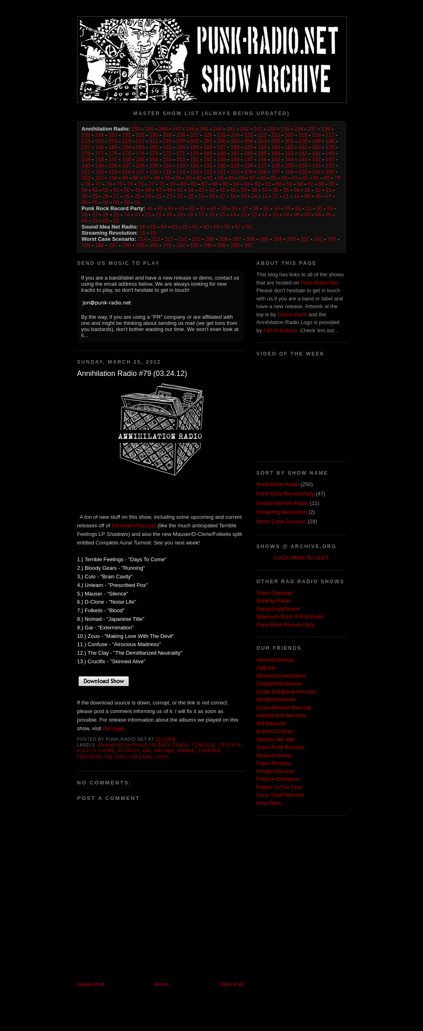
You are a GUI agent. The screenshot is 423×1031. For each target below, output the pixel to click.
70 (172, 184)
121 (86, 172)
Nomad (186, 751)
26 (127, 196)
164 (275, 153)
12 (275, 196)
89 (231, 178)
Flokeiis (129, 751)
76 (109, 184)
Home (162, 984)
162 (302, 153)
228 (180, 135)
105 (302, 172)
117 (140, 172)
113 (194, 172)
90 (220, 178)
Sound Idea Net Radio (282, 503)
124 (302, 165)
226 (207, 135)
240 (271, 129)
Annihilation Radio (123, 745)
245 (203, 129)
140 (86, 165)
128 (248, 165)
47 (158, 190)
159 (86, 159)
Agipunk (265, 667)
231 (140, 135)
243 (231, 129)
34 (297, 190)
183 (275, 147)
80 (326, 178)
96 (157, 178)
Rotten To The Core (279, 787)
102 (86, 178)
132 (194, 165)
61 (268, 184)
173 (153, 153)
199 (316, 141)
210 (167, 141)
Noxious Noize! (274, 755)
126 (275, 165)
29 (95, 196)
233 (113, 135)
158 (99, 159)
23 (158, 196)
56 (321, 184)
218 (316, 135)
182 (289, 147)
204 (248, 141)
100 (113, 178)
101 (99, 178)
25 (137, 196)
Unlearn (141, 757)
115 (167, 172)
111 (221, 172)
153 (167, 159)
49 (137, 190)
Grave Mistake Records (284, 707)
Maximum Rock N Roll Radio (290, 616)
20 (190, 196)
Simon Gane (292, 314)
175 (126, 153)
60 (279, 184)
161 (316, 153)
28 (105, 196)
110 (235, 172)
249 (149, 129)
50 (127, 190)
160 (330, 153)
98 (136, 178)
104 (316, 172)
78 (87, 184)
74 (130, 184)
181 (302, 147)
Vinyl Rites (268, 803)
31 (328, 190)
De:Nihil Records (276, 699)
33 (307, 190)
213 (126, 141)
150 (207, 159)
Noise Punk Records (280, 747)
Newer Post (90, 984)
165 (262, 153)
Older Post (231, 984)
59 (289, 184)
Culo (83, 751)
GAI (147, 751)
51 (116, 190)
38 (254, 190)
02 (127, 202)
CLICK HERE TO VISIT (300, 558)
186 (235, 147)
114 (180, 172)
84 (284, 178)
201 (289, 141)
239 (285, 129)
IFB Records (271, 723)
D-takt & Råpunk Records (286, 692)
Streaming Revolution (281, 512)
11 (286, 196)
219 (302, 135)
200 (302, 141)
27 (116, 196)
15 (243, 196)
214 (113, 141)
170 (194, 153)
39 (243, 190)
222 (262, 135)
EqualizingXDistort (278, 609)
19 (201, 196)
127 (262, 165)
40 (233, 190)
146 (262, 159)
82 (305, 178)
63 (246, 184)
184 (262, 147)
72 (151, 184)
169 (207, 153)
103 (330, 172)
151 (194, 159)
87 (252, 178)
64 (236, 184)
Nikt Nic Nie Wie (275, 739)
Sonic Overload (274, 593)
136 (140, 165)
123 (316, 165)
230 (153, 135)
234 (99, 135)
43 (201, 190)
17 (222, 196)
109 (248, 172)
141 (330, 159)
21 (180, 196)
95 (167, 178)
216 (86, 141)
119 (113, 172)
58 (300, 184)
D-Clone (104, 751)
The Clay (115, 757)
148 (235, 159)
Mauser (164, 751)
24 (148, 196)
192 (153, 147)
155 (140, 159)
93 (189, 178)
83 (294, 178)
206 (221, 141)
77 (98, 184)
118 (126, 172)
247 (176, 129)
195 (113, 147)
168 (221, 153)
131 (207, 165)
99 (125, 178)
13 (265, 196)
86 (263, 178)
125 (289, 165)
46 (169, 190)
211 (153, 141)
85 (273, 178)
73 (140, 184)
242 (244, 129)
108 (262, 172)
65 (225, 184)
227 (194, 135)
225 (221, 135)
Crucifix (229, 745)
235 (86, 135)
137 (126, 165)
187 (221, 147)
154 (153, 159)
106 (289, 172)
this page (113, 728)
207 (207, 141)
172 (167, 153)
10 (297, 196)
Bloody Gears (170, 745)
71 (162, 184)
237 (312, 129)
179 (330, 147)
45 (180, 190)
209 (180, 141)
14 (254, 196)
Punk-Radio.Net (319, 283)
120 (99, 172)
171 (180, 153)
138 (113, 165)
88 (242, 178)
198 (330, 141)
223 (248, 135)
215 (99, 141)
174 (140, 153)
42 (211, 190)
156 (126, 159)
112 (207, 172)
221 (275, 135)
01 (137, 202)
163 (289, 153)
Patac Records (273, 763)
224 (235, 135)
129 (235, 165)
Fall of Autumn (280, 330)
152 (180, 159)
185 (248, 147)
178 (86, 153)
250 (136, 129)
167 (235, 153)
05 (95, 202)
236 (325, 129)
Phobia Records (275, 771)
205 (235, 141)
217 (330, 135)
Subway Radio (273, 601)
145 (275, 159)
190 (180, 147)
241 (257, 129)
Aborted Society (275, 660)
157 (113, 159)
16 (233, 196)
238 (298, 129)
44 (190, 190)
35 (286, 190)
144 (289, 159)
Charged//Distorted (278, 683)
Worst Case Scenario (281, 521)
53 (95, 190)
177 (99, 153)
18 (211, 196)
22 (169, 196)
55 (332, 184)
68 (193, 184)
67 (204, 184)
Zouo (162, 757)
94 (178, 178)
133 (180, 165)
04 (105, 202)
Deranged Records (134, 525)
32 (318, 190)
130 (221, 165)
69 (183, 184)
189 (194, 147)
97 (146, 178)
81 (316, 178)
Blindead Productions (281, 676)
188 (207, 147)
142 (316, 159)
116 (153, 172)
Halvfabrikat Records (281, 715)
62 (257, 184)
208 (194, 141)
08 (318, 196)
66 (215, 184)
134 (167, 165)
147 (248, 159)
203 (262, 141)
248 (163, 129)
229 (167, 135)
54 (84, 190)
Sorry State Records (280, 795)
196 (99, 147)
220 (289, 135)
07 (328, 196)
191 (167, 147)
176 (113, 153)
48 (148, 190)
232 (126, 135)
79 (337, 178)
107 (275, 172)
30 (84, 196)
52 (105, 190)
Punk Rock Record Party (285, 494)
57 (310, 184)
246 (190, 129)
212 (140, 141)
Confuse (204, 745)
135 (153, 165)
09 (307, 196)
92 (199, 178)
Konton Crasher (274, 731)
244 (217, 129)
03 (116, 202)
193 (140, 147)
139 (99, 165)
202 (275, 141)
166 (248, 153)
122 (330, 165)
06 (84, 202)
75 (119, 184)
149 (221, 159)
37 (265, 190)
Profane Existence (278, 779)
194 (126, 147)
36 (275, 190)
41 (222, 190)
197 (86, 147)
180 (316, 147)
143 (302, 159)
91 (210, 178)
